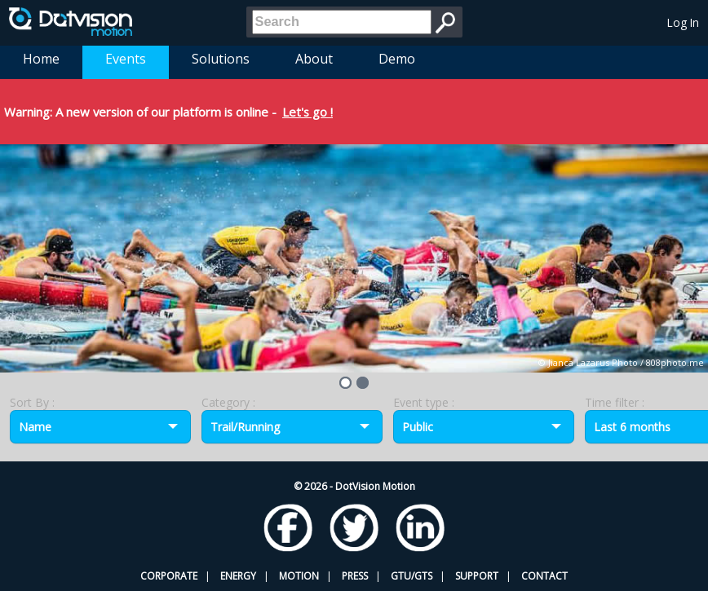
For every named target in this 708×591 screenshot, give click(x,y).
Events (125, 59)
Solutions (221, 59)
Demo (396, 59)
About (314, 59)
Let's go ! (307, 112)
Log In (683, 22)
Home (41, 59)
